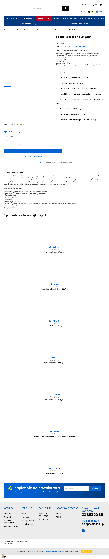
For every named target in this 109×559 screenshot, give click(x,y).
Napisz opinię (79, 46)
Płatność (7, 517)
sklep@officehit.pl (93, 524)
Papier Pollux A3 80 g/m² (54, 252)
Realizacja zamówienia (9, 521)
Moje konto (43, 519)
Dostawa (7, 513)
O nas (23, 513)
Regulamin (60, 513)
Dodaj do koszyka (33, 151)
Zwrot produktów (11, 526)
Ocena (58, 46)
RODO (58, 517)
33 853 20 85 (92, 514)
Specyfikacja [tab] (50, 163)
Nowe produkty (27, 520)
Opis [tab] (40, 163)
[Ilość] (11, 144)
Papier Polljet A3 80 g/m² (55, 473)
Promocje (25, 517)
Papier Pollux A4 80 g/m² (54, 326)
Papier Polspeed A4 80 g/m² (54, 363)
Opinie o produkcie (64, 163)
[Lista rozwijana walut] (85, 5)
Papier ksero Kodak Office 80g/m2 (54, 289)
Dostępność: (8, 124)
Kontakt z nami (27, 524)
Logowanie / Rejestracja (43, 514)
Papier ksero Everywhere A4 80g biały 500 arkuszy (54, 436)
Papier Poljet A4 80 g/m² (54, 399)
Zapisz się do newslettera (37, 487)
